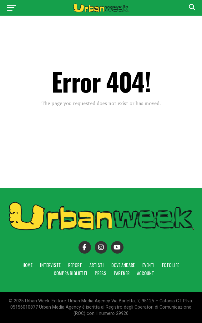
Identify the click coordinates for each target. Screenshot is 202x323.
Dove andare (123, 265)
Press (100, 273)
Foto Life (170, 265)
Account (145, 273)
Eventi (148, 265)
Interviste (50, 265)
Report (75, 265)
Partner (121, 273)
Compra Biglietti (70, 273)
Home (28, 265)
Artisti (96, 265)
